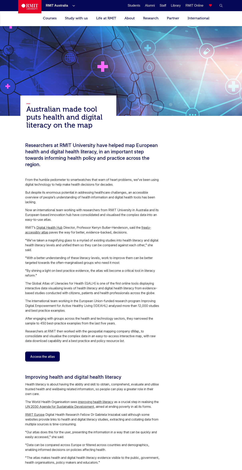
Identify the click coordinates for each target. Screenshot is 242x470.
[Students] (134, 5)
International (198, 18)
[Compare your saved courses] (213, 6)
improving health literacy (95, 402)
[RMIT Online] (194, 5)
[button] (221, 5)
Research (150, 18)
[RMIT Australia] (57, 5)
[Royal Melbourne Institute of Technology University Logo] (29, 6)
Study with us (76, 18)
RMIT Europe (35, 415)
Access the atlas (42, 357)
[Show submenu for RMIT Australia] (72, 5)
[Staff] (163, 5)
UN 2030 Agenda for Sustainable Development (59, 407)
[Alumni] (150, 5)
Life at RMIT (106, 18)
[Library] (175, 5)
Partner (173, 18)
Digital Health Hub (49, 228)
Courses (50, 18)
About (129, 18)
